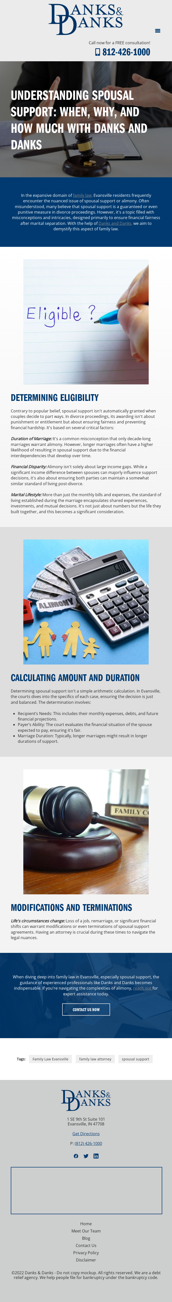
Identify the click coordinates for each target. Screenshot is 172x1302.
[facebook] (76, 1156)
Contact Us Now (86, 1009)
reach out (142, 988)
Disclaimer (86, 1260)
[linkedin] (96, 1156)
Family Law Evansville (50, 1059)
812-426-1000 (126, 51)
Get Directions (86, 1133)
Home (86, 1223)
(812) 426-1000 (88, 1143)
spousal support (135, 1059)
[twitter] (86, 1156)
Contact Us (86, 1245)
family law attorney (95, 1059)
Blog (86, 1238)
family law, (83, 195)
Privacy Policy (86, 1252)
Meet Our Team (86, 1231)
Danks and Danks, (115, 223)
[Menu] (158, 31)
